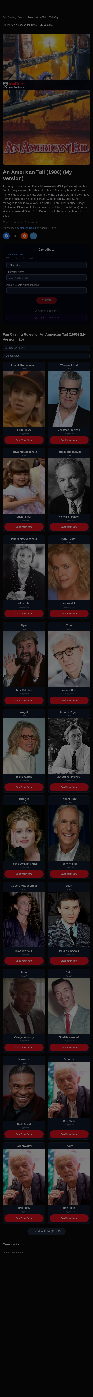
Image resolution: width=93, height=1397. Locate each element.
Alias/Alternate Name (23, 285)
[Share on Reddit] (24, 235)
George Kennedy (24, 1037)
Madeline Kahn (24, 950)
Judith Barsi (24, 516)
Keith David (24, 1124)
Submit (46, 300)
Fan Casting (9, 17)
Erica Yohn (24, 603)
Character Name (15, 272)
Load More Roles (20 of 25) (46, 1231)
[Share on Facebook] (6, 235)
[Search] (78, 4)
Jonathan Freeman (69, 430)
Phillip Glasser (24, 430)
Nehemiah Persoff (69, 516)
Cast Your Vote (23, 440)
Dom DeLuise (24, 690)
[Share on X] (15, 235)
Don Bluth (69, 1121)
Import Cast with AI (46, 317)
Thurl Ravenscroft (69, 1037)
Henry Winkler (69, 863)
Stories (22, 17)
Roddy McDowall (69, 950)
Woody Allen (69, 690)
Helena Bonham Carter (24, 863)
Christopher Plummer (69, 777)
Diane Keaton (24, 777)
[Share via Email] (33, 235)
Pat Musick (69, 603)
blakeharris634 (28, 227)
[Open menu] (86, 4)
